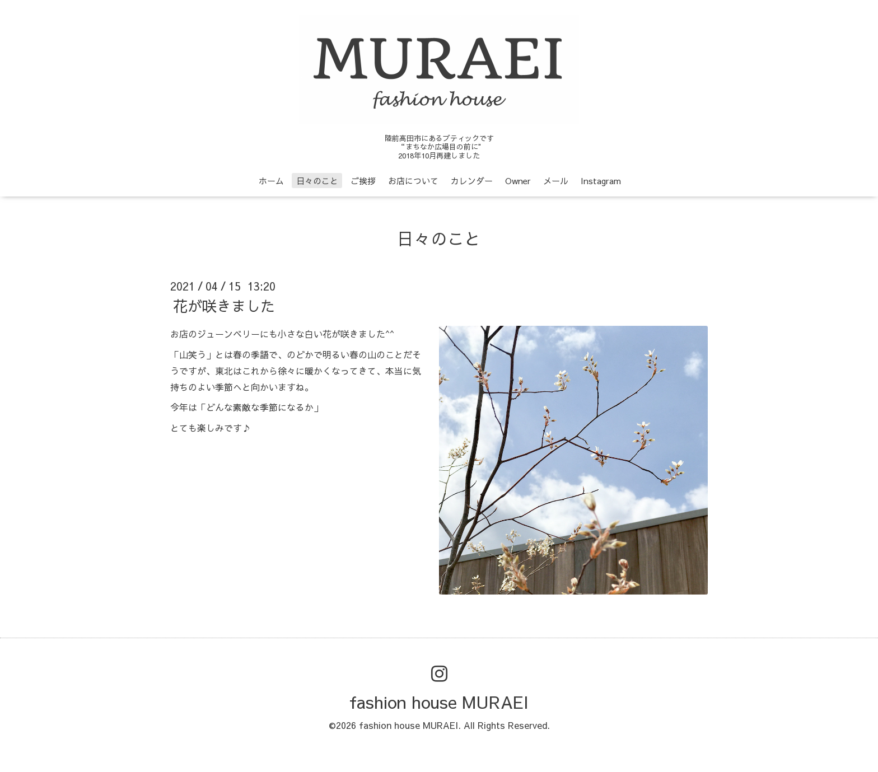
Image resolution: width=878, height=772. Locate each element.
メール (555, 180)
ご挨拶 (363, 180)
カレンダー (472, 180)
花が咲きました (224, 306)
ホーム (271, 180)
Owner (518, 180)
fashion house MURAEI (439, 701)
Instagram (601, 180)
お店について (413, 180)
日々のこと (317, 180)
